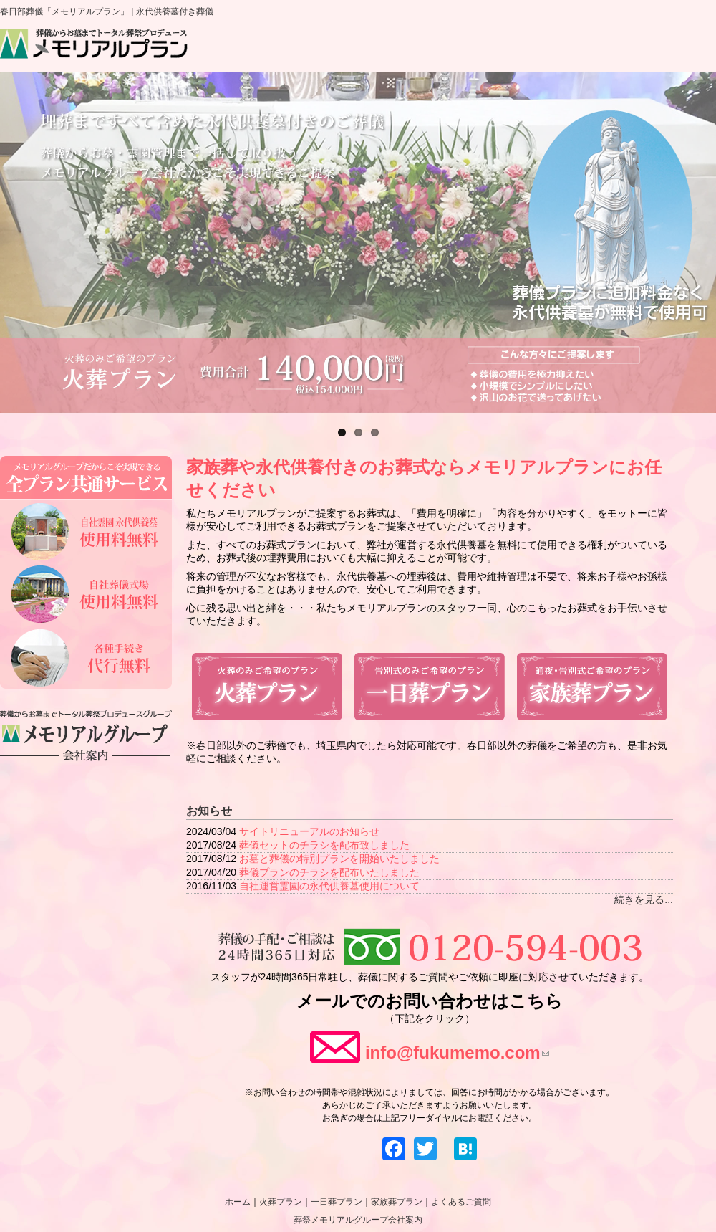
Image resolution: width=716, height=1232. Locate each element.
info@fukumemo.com (457, 1052)
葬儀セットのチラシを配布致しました (324, 845)
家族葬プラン (486, 48)
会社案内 (675, 48)
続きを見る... (643, 899)
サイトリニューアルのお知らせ (309, 831)
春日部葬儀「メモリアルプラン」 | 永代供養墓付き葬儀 (106, 11)
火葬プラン (315, 48)
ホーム (235, 48)
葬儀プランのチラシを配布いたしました (329, 872)
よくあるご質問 (583, 48)
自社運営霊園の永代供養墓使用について (329, 886)
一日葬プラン (400, 48)
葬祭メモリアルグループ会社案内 (358, 1220)
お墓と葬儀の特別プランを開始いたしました (339, 858)
